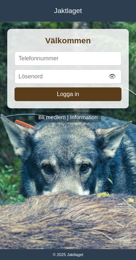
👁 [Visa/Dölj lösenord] (112, 76)
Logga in (68, 94)
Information (84, 117)
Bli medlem (52, 117)
